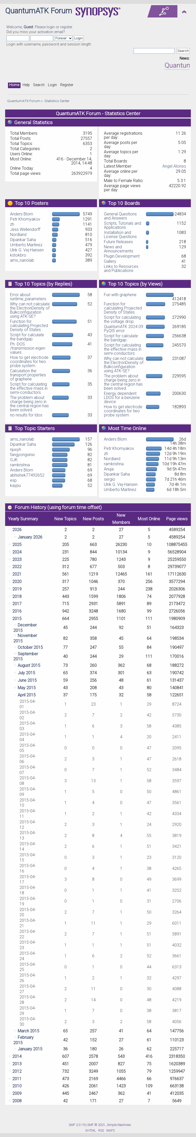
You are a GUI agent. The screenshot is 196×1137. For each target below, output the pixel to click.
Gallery (110, 261)
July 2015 (26, 672)
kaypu (15, 485)
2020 (17, 581)
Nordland (18, 234)
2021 (17, 574)
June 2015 (27, 680)
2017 (17, 603)
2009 (17, 1093)
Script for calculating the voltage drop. (122, 319)
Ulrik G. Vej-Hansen (27, 250)
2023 (17, 559)
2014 (17, 1056)
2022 (17, 566)
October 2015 (30, 647)
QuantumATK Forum (38, 10)
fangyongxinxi (22, 454)
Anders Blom (21, 214)
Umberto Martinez (26, 244)
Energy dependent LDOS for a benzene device (122, 397)
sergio (109, 479)
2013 (17, 1063)
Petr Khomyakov (25, 219)
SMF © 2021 (96, 1125)
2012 (17, 1071)
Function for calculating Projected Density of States (29, 325)
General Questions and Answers (120, 216)
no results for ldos (26, 415)
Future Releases (118, 241)
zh (12, 224)
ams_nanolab (22, 260)
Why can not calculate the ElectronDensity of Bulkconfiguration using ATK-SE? (30, 310)
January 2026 (30, 537)
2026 (17, 529)
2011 (17, 1078)
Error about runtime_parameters (28, 296)
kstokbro (18, 255)
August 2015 (29, 665)
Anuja (109, 469)
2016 (17, 611)
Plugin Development (122, 256)
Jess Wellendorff (25, 229)
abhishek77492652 (27, 475)
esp (13, 480)
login (51, 27)
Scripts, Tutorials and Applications (122, 225)
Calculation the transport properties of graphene (28, 374)
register (66, 27)
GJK (14, 459)
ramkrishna (20, 464)
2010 (17, 1086)
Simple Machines (119, 1125)
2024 (17, 552)
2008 (17, 1100)
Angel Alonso (174, 166)
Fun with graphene (120, 294)
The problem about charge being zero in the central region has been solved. (29, 403)
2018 (17, 596)
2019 (17, 589)
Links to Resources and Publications (121, 268)
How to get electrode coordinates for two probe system (29, 361)
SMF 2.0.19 (77, 1125)
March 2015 (28, 1031)
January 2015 (30, 1049)
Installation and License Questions (120, 234)
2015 (17, 618)
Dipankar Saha (23, 239)
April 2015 (27, 695)
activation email (50, 32)
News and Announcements (118, 248)
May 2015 (27, 687)
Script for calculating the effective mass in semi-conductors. (28, 388)
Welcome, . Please (26, 27)
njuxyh (15, 449)
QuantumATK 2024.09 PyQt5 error (123, 328)
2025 (17, 544)
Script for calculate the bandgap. (27, 336)
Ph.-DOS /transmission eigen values (27, 348)
